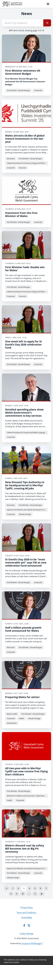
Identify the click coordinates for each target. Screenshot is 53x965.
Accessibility (26, 917)
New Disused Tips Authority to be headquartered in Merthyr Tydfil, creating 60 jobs (24, 485)
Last (41, 894)
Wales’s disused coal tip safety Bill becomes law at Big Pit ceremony (24, 848)
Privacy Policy (26, 907)
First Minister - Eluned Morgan (18, 90)
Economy (22, 168)
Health (21, 718)
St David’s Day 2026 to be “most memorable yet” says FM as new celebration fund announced (25, 562)
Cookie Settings (26, 933)
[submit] (47, 22)
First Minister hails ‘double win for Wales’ (25, 268)
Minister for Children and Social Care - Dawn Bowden (27, 796)
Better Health (12, 714)
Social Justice (12, 723)
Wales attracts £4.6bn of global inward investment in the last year (24, 138)
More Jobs (11, 158)
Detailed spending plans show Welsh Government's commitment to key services (24, 412)
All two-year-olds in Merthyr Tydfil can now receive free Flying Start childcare (26, 771)
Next (35, 894)
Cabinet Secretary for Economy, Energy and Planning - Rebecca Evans (27, 163)
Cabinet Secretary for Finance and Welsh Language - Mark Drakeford (27, 432)
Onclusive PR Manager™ (32, 943)
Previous (7, 888)
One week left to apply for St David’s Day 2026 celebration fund (23, 344)
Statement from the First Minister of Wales (21, 214)
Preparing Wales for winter (22, 697)
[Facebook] (24, 925)
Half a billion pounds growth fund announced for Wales (23, 629)
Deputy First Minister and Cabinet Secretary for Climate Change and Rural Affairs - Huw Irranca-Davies (27, 510)
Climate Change (25, 514)
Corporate (38, 90)
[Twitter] (29, 925)
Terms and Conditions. (27, 912)
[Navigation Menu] (48, 4)
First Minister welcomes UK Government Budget (22, 72)
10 (23, 894)
